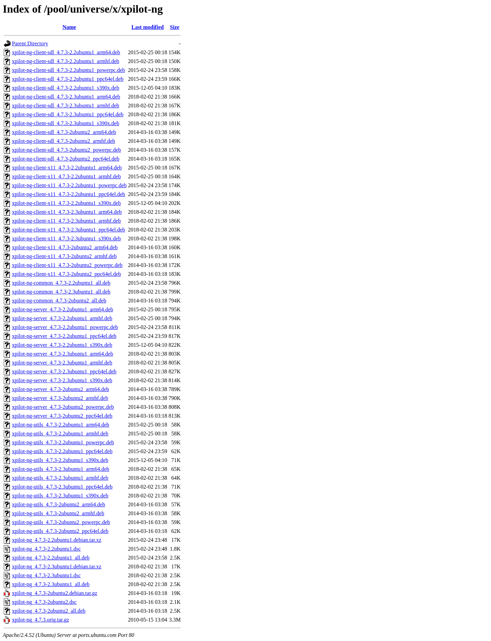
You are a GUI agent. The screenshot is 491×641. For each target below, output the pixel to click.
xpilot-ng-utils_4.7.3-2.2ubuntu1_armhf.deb (60, 433)
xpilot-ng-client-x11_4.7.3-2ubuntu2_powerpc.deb (67, 265)
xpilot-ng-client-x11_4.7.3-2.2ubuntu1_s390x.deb (66, 203)
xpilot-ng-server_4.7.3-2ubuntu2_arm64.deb (60, 389)
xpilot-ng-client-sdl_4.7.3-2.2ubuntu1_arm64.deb (66, 52)
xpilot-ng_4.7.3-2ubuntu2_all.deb (49, 611)
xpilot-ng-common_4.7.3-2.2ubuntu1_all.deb (61, 283)
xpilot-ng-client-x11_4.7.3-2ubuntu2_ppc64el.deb (66, 274)
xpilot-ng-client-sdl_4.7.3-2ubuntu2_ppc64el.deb (65, 159)
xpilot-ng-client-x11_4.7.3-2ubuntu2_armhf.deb (64, 256)
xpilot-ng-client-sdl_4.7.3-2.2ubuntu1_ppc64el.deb (67, 79)
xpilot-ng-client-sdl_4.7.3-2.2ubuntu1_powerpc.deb (68, 70)
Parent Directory (30, 43)
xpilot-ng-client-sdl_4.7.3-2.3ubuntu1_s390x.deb (65, 123)
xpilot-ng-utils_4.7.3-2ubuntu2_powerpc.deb (61, 522)
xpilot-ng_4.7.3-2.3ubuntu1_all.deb (51, 584)
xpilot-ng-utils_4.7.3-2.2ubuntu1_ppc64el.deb (62, 451)
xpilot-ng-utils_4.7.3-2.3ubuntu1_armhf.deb (60, 478)
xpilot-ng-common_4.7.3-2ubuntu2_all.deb (59, 300)
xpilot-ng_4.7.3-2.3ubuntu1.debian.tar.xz (56, 566)
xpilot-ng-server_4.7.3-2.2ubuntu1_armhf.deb (62, 318)
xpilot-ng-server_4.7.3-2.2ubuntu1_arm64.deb (62, 309)
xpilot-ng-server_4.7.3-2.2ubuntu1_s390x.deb (62, 345)
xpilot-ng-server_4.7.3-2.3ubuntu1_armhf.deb (62, 363)
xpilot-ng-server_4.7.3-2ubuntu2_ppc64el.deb (62, 416)
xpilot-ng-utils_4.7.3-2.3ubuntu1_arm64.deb (60, 469)
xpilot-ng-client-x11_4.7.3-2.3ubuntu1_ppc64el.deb (68, 230)
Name (69, 27)
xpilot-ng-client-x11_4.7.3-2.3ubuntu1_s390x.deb (66, 238)
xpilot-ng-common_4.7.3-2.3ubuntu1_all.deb (61, 292)
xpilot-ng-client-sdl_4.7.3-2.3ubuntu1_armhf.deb (65, 105)
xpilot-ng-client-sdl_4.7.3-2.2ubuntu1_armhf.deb (65, 61)
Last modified (147, 27)
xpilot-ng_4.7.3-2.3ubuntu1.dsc (46, 575)
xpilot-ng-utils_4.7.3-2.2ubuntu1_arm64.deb (60, 425)
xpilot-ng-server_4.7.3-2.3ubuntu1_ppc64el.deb (64, 371)
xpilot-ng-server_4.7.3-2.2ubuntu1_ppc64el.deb (64, 336)
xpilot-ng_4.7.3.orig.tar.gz (40, 620)
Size (174, 27)
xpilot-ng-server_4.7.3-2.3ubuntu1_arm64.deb (62, 354)
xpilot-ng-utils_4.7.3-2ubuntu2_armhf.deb (58, 513)
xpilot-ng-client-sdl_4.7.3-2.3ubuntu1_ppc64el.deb (67, 114)
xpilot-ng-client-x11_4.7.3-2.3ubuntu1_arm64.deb (67, 212)
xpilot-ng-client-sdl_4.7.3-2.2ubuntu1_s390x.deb (65, 88)
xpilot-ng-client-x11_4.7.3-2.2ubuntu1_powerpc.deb (69, 185)
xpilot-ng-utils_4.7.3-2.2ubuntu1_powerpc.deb (63, 442)
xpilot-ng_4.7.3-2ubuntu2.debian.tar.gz (54, 593)
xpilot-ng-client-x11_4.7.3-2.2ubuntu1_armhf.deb (66, 176)
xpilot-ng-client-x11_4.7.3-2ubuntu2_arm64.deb (65, 247)
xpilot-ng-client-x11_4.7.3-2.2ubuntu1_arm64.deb (67, 167)
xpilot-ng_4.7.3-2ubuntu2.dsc (44, 602)
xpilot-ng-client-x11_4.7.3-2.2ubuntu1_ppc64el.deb (68, 194)
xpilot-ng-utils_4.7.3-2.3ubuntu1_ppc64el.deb (62, 487)
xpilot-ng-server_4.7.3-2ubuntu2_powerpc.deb (63, 407)
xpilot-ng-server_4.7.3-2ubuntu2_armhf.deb (60, 398)
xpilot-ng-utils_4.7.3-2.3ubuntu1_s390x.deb (60, 495)
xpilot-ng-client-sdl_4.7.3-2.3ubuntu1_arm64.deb (66, 97)
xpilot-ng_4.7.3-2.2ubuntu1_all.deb (51, 558)
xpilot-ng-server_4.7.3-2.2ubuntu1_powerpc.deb (65, 327)
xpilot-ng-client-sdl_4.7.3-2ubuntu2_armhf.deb (63, 141)
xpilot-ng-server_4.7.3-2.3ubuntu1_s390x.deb (62, 380)
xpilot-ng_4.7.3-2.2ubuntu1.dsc (46, 549)
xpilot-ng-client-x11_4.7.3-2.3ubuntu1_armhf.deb (66, 221)
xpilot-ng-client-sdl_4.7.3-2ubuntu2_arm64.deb (64, 132)
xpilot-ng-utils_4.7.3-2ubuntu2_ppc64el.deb (60, 531)
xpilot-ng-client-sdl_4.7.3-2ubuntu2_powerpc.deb (66, 150)
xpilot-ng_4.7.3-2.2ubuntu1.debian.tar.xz (56, 540)
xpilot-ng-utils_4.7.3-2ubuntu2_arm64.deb (58, 504)
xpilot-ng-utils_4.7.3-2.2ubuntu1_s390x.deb (60, 460)
